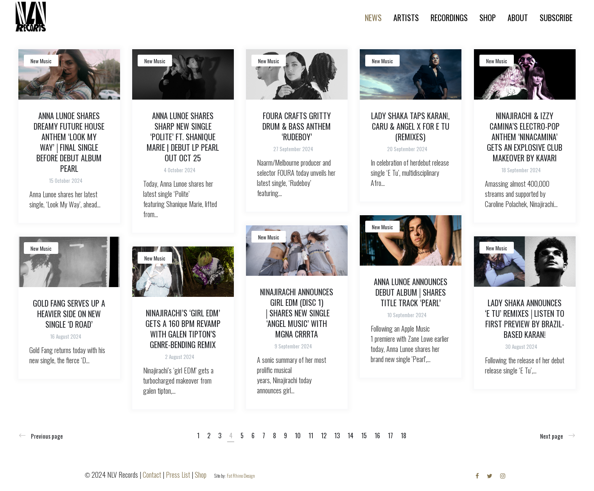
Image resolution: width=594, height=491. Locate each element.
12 (324, 435)
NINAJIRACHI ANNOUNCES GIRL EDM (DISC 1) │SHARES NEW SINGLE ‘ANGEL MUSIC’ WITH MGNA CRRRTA (296, 313)
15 (364, 435)
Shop (200, 475)
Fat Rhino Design (241, 475)
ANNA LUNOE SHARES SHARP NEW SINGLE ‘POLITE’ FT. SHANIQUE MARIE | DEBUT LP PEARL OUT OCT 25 (183, 137)
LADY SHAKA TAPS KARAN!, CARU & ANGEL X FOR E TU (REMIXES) (410, 126)
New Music (41, 61)
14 (351, 435)
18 (403, 435)
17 (390, 435)
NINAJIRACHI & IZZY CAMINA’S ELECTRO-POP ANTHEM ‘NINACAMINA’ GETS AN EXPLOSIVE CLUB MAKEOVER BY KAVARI (524, 137)
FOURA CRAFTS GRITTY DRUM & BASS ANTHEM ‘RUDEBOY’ (296, 126)
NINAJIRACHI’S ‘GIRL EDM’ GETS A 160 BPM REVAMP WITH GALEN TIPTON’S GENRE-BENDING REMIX (183, 328)
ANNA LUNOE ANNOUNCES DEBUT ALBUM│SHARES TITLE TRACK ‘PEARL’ (410, 292)
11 (311, 435)
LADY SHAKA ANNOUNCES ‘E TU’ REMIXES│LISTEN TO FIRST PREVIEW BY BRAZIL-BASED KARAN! (524, 318)
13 (337, 435)
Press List (178, 475)
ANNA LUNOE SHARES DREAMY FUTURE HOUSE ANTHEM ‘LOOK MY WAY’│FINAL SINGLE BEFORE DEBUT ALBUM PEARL (69, 142)
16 (377, 435)
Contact (152, 475)
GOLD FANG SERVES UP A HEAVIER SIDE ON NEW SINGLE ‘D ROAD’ (69, 313)
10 (298, 435)
